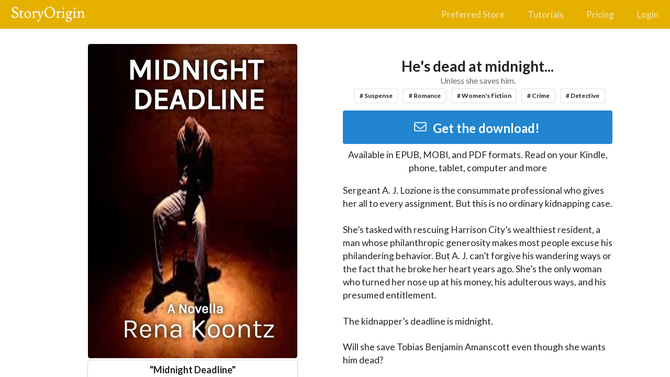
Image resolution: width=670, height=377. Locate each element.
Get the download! (476, 128)
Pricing (600, 14)
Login (647, 14)
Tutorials (546, 14)
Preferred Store (473, 14)
